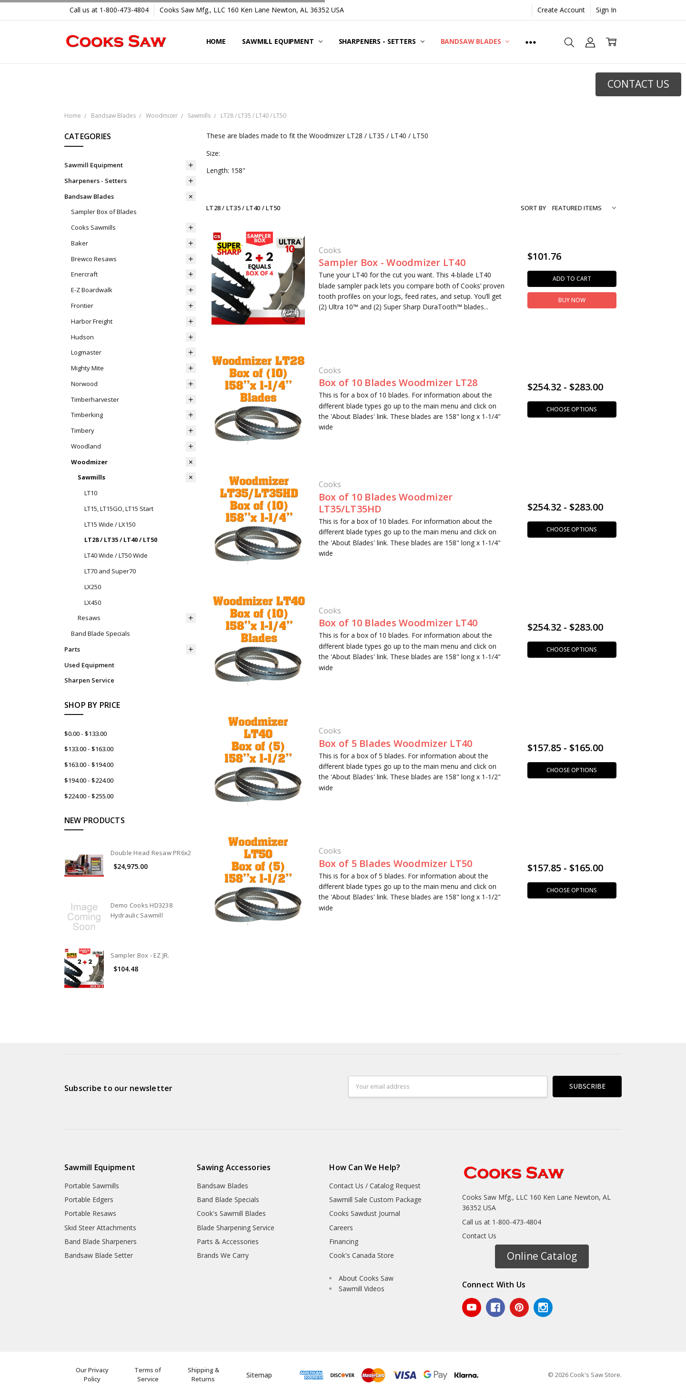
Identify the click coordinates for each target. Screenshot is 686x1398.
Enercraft (84, 274)
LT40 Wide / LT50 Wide (116, 555)
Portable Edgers (88, 1199)
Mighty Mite (87, 368)
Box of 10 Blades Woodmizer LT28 (398, 382)
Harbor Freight (91, 321)
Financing (343, 1241)
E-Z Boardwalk (91, 290)
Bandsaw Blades (475, 41)
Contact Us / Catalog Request (375, 1185)
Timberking (87, 414)
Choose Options (571, 409)
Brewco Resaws (94, 259)
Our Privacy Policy (92, 1375)
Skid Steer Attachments (100, 1227)
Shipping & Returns (203, 1375)
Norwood (84, 383)
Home (216, 41)
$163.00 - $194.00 (88, 764)
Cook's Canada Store (361, 1255)
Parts (72, 649)
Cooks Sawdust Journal (364, 1213)
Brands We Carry (223, 1255)
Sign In (606, 9)
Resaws (89, 617)
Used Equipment (89, 665)
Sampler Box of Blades (104, 211)
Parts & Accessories (228, 1241)
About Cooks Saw (366, 1278)
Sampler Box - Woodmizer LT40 (392, 262)
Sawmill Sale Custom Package (375, 1199)
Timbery (82, 430)
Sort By (533, 208)
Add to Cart (572, 279)
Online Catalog (542, 1256)
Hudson (82, 337)
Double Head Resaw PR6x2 (151, 852)
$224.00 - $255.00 (88, 796)
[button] (638, 84)
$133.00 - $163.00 (88, 749)
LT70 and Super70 (110, 571)
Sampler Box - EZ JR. (140, 955)
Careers (341, 1227)
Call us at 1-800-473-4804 (109, 9)
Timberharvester (95, 399)
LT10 (90, 493)
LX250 (92, 586)
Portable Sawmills (91, 1185)
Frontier (82, 305)
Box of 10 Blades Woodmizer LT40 (398, 622)
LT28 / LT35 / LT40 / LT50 (120, 539)
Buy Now (571, 300)
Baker (79, 243)
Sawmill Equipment (282, 41)
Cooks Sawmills (93, 227)
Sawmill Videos (361, 1288)
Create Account (561, 9)
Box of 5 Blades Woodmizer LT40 (396, 743)
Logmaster (86, 352)
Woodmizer (89, 462)
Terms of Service (147, 1375)
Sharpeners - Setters (381, 41)
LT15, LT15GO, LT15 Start (118, 508)
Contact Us (479, 1235)
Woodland (86, 446)
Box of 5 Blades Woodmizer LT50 (396, 863)
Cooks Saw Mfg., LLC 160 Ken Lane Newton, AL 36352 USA (252, 9)
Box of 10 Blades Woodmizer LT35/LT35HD (386, 502)
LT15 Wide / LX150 (109, 524)
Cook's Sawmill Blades (231, 1213)
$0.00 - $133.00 (85, 733)
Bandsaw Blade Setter (98, 1255)
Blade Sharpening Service (235, 1227)
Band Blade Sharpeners (100, 1241)
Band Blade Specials (100, 633)
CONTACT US (638, 84)
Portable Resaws (90, 1213)
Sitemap (259, 1374)
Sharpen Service (89, 680)
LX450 (92, 602)
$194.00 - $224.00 (88, 780)
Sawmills (91, 477)
